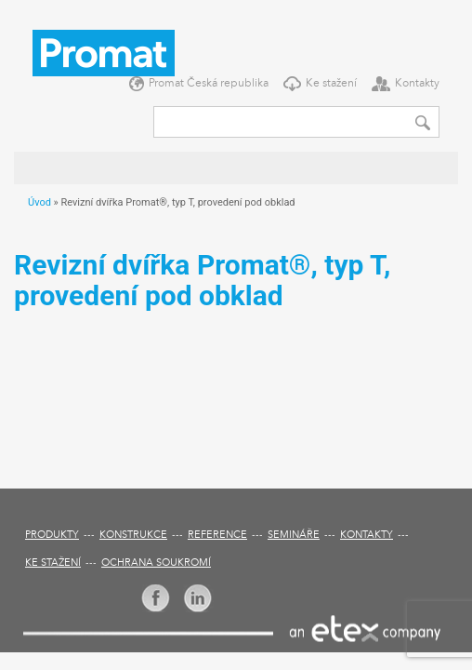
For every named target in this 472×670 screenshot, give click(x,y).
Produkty (52, 535)
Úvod (39, 202)
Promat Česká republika (209, 83)
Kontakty (417, 83)
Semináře (294, 535)
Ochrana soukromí (156, 563)
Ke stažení (331, 83)
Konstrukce (133, 535)
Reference (217, 535)
